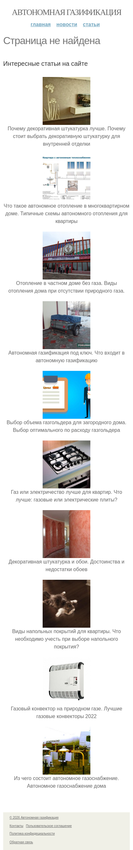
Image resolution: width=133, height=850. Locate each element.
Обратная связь (21, 842)
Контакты (16, 826)
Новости (66, 24)
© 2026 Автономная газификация (34, 817)
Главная (41, 24)
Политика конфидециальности (32, 833)
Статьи (91, 24)
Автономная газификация (66, 12)
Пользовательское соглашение (49, 826)
